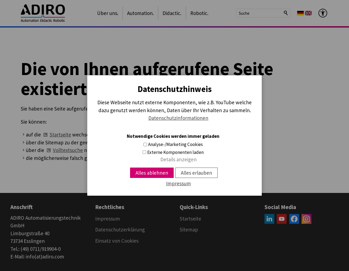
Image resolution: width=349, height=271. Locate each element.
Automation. (140, 13)
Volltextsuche (68, 150)
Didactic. (172, 13)
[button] (269, 219)
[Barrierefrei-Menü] (322, 13)
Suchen (286, 13)
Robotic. (199, 13)
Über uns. (107, 13)
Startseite (60, 134)
